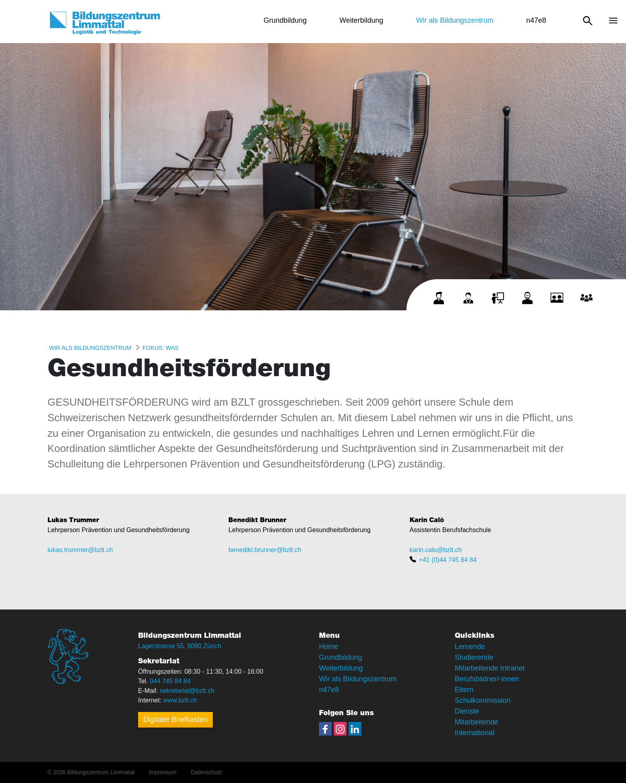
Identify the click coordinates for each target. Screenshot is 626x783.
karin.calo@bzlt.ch (436, 549)
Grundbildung (340, 657)
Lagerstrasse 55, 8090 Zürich (179, 646)
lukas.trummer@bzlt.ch (80, 549)
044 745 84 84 (170, 681)
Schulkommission (483, 700)
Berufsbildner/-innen (487, 679)
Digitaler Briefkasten (175, 720)
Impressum (162, 772)
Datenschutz (206, 772)
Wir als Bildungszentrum (90, 348)
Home (328, 647)
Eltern (464, 690)
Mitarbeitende (476, 722)
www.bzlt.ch (180, 700)
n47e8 (329, 690)
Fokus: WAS (160, 348)
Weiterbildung (341, 668)
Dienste (467, 711)
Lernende (470, 647)
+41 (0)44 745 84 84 (448, 559)
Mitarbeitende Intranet (490, 668)
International (474, 733)
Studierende (474, 657)
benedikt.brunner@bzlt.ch (264, 549)
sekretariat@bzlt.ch (187, 690)
